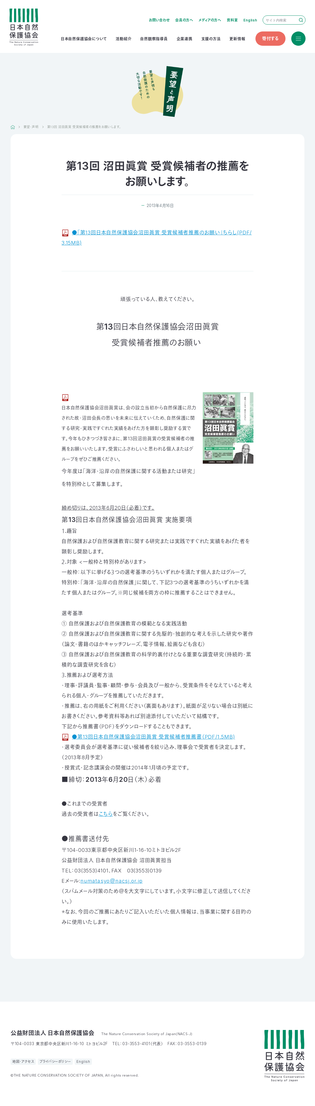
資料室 (232, 20)
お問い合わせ (159, 20)
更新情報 (237, 38)
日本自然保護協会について (84, 38)
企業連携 (184, 38)
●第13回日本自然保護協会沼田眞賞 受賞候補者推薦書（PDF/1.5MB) (153, 737)
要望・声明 (31, 127)
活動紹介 (123, 38)
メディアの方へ (210, 20)
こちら (106, 814)
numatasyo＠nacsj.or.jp (111, 881)
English (250, 20)
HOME (13, 127)
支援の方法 (211, 38)
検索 (301, 20)
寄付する (270, 38)
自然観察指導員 (154, 38)
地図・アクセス (23, 1061)
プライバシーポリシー (55, 1061)
